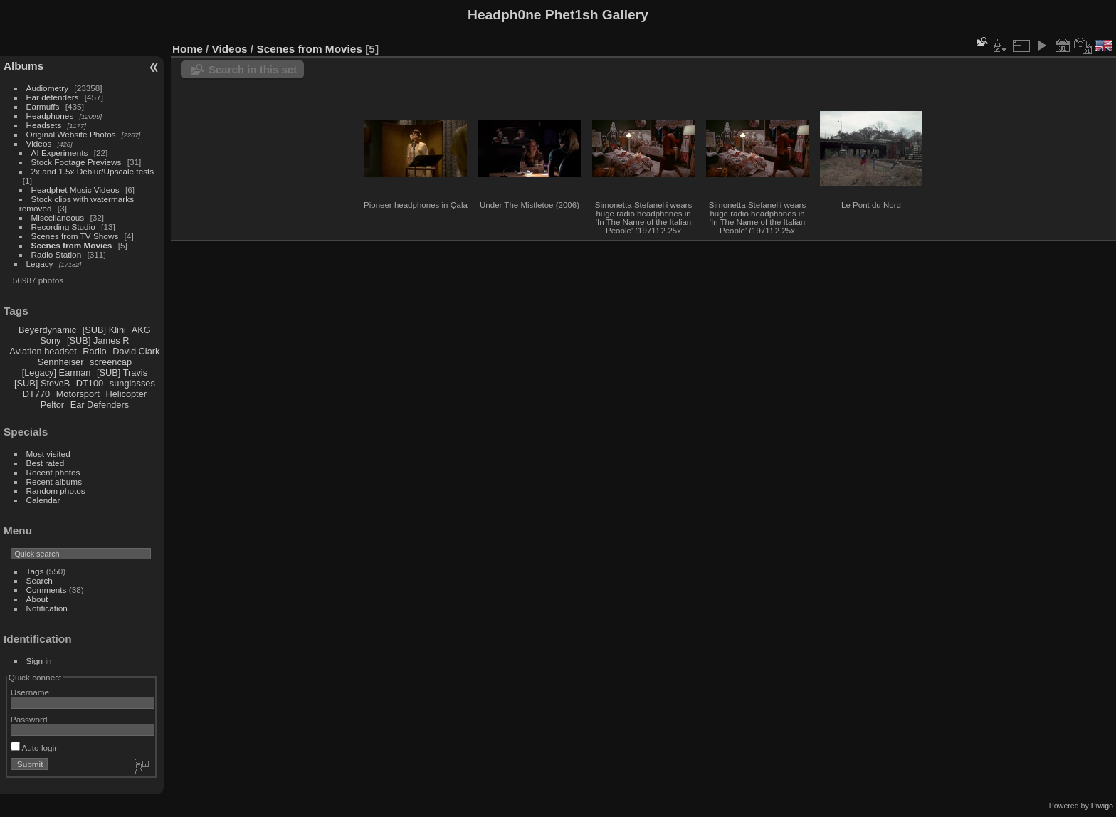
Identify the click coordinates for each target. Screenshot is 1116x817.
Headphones (50, 115)
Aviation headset (42, 351)
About (37, 598)
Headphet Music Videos (75, 189)
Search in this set (253, 69)
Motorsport (78, 394)
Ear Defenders (100, 404)
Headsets (44, 125)
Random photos (55, 490)
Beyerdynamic (47, 330)
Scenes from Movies (71, 245)
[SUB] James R (98, 340)
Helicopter (126, 394)
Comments (46, 589)
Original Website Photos (71, 134)
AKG (141, 330)
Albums (23, 66)
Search (39, 580)
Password (29, 719)
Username (30, 692)
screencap (111, 362)
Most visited (48, 453)
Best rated (45, 463)
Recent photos (53, 472)
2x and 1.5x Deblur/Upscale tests (92, 171)
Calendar (43, 500)
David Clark (135, 351)
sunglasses (132, 383)
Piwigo (1102, 805)
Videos (39, 143)
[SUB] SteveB (42, 383)
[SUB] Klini (104, 330)
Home (187, 49)
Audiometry (47, 88)
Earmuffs (43, 106)
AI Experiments (59, 152)
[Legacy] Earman (56, 372)
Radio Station (56, 254)
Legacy (39, 263)
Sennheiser (61, 362)
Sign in (39, 660)
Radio (94, 351)
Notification (47, 608)
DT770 (36, 394)
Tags (35, 571)
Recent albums (54, 481)
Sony (50, 340)
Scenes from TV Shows (75, 236)
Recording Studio (63, 226)
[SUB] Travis (122, 372)
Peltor (52, 404)
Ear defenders (52, 97)
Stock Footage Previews (76, 162)
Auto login (35, 747)
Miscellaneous (59, 217)
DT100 (89, 383)
